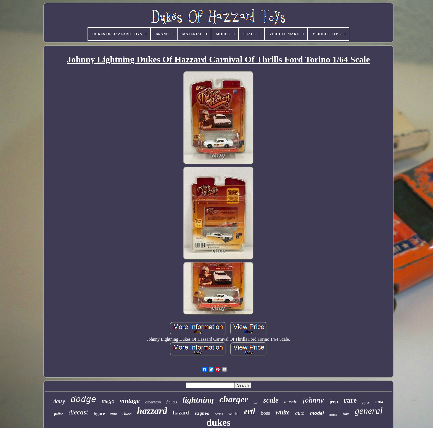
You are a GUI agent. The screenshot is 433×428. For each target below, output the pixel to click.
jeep (333, 401)
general (369, 411)
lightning (198, 399)
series (219, 414)
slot (255, 403)
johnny (313, 400)
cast (380, 401)
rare (350, 400)
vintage (130, 400)
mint (113, 414)
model (317, 413)
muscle (290, 401)
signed (201, 413)
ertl (249, 411)
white (283, 412)
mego (108, 401)
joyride (366, 403)
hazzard (152, 411)
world (233, 413)
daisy (59, 401)
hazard (181, 412)
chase (126, 414)
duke (346, 414)
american (153, 402)
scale (270, 400)
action (333, 414)
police (58, 414)
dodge (83, 400)
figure (99, 413)
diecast (78, 412)
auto (300, 413)
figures (172, 402)
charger (233, 399)
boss (265, 413)
